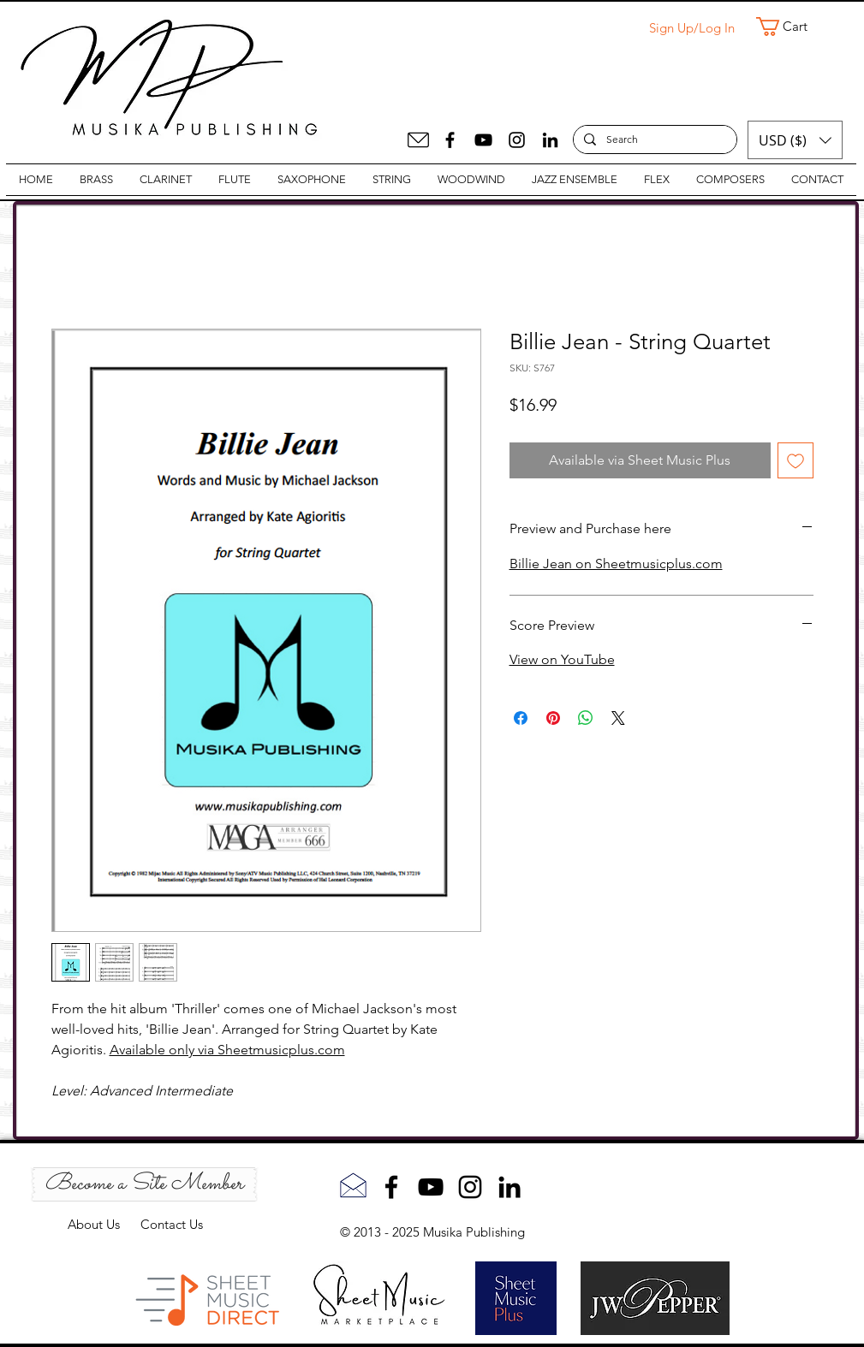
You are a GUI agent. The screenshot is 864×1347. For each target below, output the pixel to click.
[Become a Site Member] (144, 1184)
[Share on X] (618, 718)
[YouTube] (483, 140)
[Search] (653, 140)
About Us (104, 1224)
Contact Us (171, 1224)
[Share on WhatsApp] (585, 718)
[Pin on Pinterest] (553, 718)
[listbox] (795, 140)
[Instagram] (516, 140)
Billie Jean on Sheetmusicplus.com (616, 563)
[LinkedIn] (550, 140)
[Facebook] (450, 140)
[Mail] (418, 140)
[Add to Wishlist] (795, 460)
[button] (793, 26)
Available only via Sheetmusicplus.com (227, 1049)
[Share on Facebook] (520, 718)
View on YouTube (562, 659)
